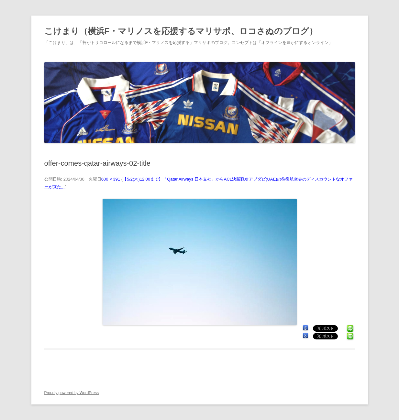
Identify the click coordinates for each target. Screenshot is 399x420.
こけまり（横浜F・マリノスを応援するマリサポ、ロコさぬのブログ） (181, 31)
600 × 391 (110, 179)
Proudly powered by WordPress (71, 393)
